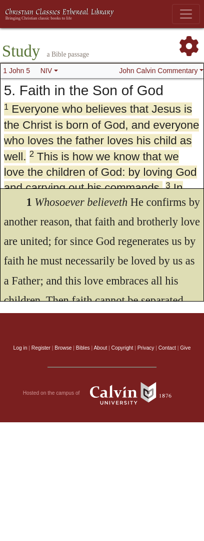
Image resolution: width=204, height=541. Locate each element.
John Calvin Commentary (158, 71)
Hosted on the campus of (102, 393)
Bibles (83, 348)
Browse (63, 348)
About (100, 348)
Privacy (146, 348)
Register (41, 348)
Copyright (123, 348)
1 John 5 (16, 71)
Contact (167, 348)
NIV (46, 71)
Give (185, 348)
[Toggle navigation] (186, 14)
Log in (21, 348)
